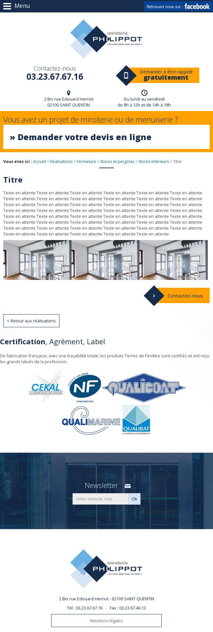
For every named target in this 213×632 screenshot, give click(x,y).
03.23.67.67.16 (55, 72)
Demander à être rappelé (166, 75)
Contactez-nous (185, 295)
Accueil (39, 161)
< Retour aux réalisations (31, 321)
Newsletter (101, 485)
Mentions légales (106, 621)
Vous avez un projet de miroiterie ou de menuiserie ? (106, 131)
